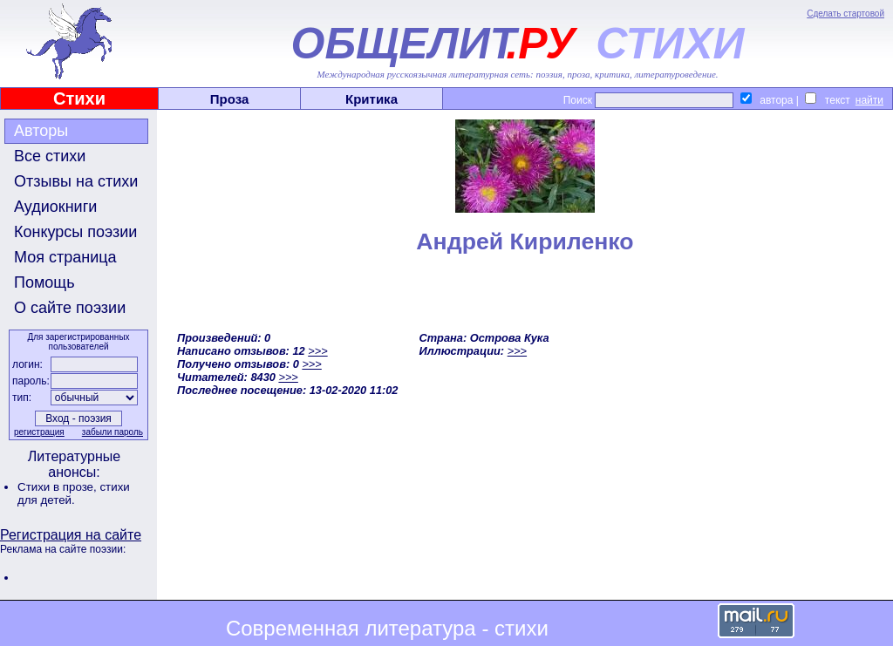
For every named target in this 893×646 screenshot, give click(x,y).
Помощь (44, 282)
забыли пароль (112, 432)
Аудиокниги (55, 206)
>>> (317, 350)
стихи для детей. (73, 493)
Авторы (41, 130)
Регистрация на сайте (70, 534)
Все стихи (49, 156)
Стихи (79, 98)
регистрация (39, 432)
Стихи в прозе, (58, 486)
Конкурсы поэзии (75, 232)
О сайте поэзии (70, 307)
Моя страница (65, 257)
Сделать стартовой (845, 13)
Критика (371, 99)
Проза (229, 99)
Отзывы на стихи (76, 181)
